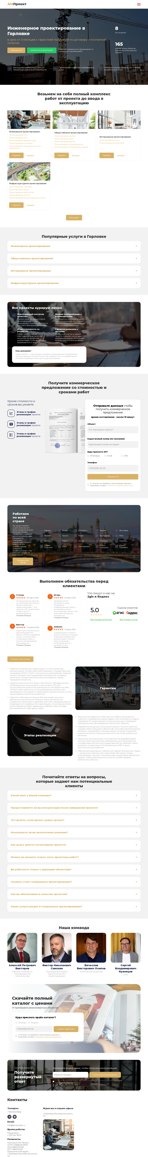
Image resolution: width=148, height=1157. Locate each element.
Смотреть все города (23, 561)
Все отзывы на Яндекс (101, 620)
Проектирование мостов (19, 195)
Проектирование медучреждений (68, 144)
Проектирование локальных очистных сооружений (25, 147)
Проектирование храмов (64, 142)
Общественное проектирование (71, 133)
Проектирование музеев (64, 136)
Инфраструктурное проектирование (27, 183)
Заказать (30, 155)
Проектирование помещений (111, 143)
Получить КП (16, 50)
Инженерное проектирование (24, 132)
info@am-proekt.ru (16, 1125)
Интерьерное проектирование (115, 137)
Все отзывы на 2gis (129, 620)
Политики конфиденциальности (119, 485)
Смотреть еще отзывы (20, 659)
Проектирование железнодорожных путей (27, 198)
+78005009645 (14, 1112)
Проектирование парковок (20, 187)
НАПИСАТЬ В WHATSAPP (41, 50)
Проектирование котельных (20, 143)
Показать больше (23, 615)
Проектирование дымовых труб (22, 140)
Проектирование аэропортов (21, 192)
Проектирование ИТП (18, 135)
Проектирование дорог (19, 190)
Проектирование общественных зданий (71, 147)
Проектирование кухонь (109, 140)
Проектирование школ (64, 139)
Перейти (16, 155)
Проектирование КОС (18, 138)
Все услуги (74, 218)
